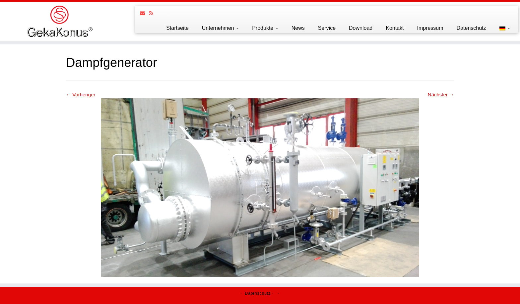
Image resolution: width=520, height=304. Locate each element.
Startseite (177, 28)
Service (327, 28)
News (298, 28)
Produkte (265, 28)
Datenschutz (471, 28)
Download (360, 28)
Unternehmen (220, 28)
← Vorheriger (80, 94)
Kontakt (395, 28)
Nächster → (441, 94)
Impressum (430, 28)
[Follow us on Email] (144, 13)
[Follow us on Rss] (153, 13)
